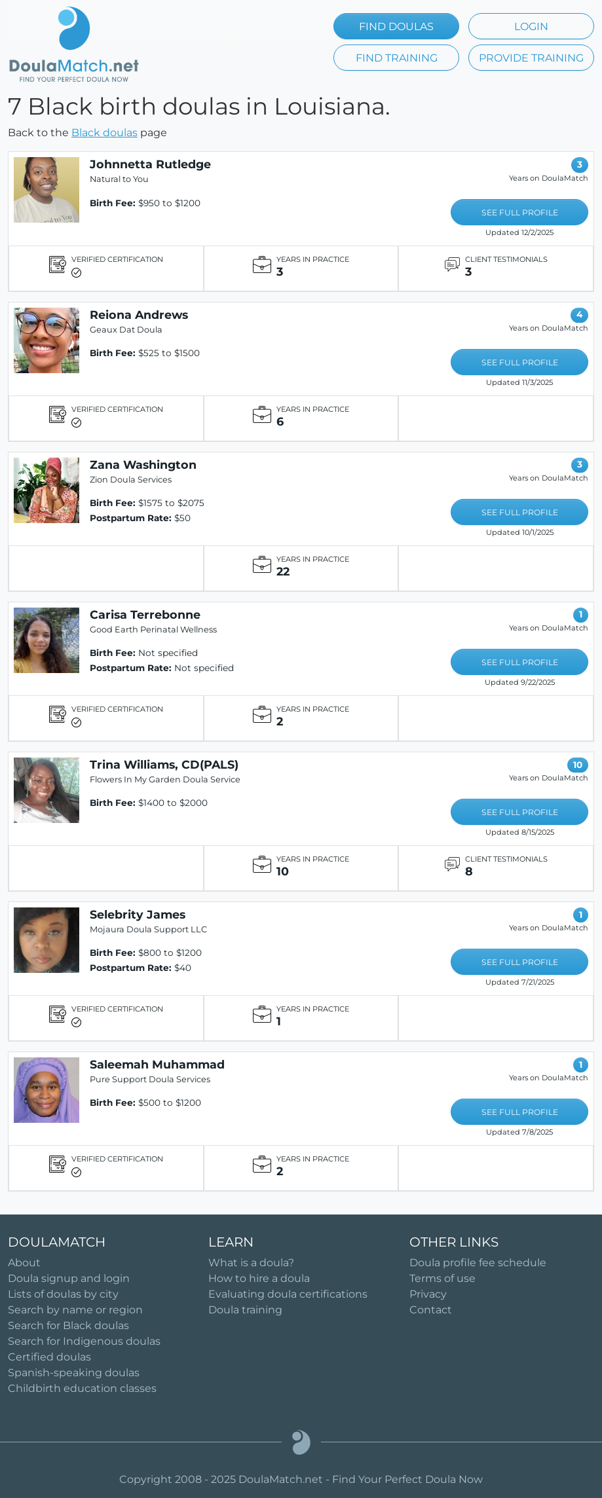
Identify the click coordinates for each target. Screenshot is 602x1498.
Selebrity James (137, 914)
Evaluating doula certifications (287, 1294)
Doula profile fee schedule (477, 1262)
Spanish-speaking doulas (74, 1372)
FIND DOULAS (396, 26)
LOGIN (531, 26)
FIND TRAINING (397, 58)
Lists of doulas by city (63, 1294)
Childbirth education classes (82, 1388)
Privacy (428, 1294)
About (24, 1262)
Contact (430, 1310)
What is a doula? (251, 1262)
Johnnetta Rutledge (150, 164)
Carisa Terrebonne (145, 614)
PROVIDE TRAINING (531, 58)
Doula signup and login (69, 1278)
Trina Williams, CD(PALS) (164, 764)
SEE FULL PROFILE (519, 212)
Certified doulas (49, 1357)
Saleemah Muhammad (157, 1064)
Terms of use (442, 1278)
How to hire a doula (259, 1278)
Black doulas (104, 132)
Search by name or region (75, 1310)
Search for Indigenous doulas (84, 1341)
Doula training (245, 1310)
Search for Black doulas (68, 1325)
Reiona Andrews (139, 314)
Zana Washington (143, 464)
